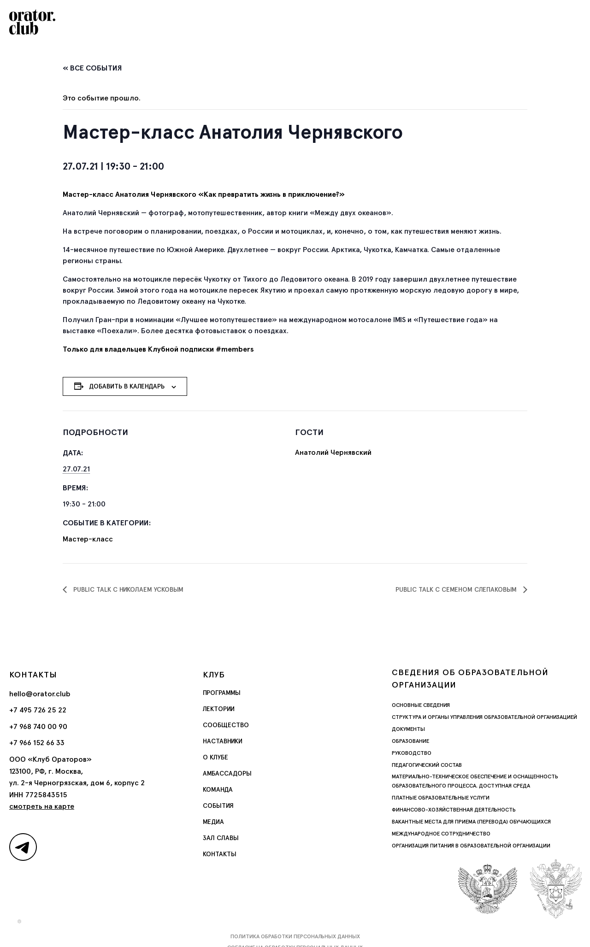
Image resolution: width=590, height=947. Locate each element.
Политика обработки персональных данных (295, 936)
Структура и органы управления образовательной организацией (484, 717)
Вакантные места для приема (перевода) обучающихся (471, 821)
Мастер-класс (88, 539)
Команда (218, 789)
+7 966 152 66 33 (37, 742)
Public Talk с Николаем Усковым (127, 589)
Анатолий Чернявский (333, 452)
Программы (222, 692)
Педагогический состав (427, 765)
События (218, 805)
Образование (410, 741)
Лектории (219, 708)
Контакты (219, 854)
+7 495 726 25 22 (37, 710)
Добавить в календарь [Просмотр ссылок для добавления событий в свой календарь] (127, 386)
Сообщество (226, 725)
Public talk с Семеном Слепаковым (457, 589)
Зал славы (221, 837)
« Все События (92, 68)
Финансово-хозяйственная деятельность (454, 809)
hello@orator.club (40, 693)
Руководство (411, 753)
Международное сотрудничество (441, 833)
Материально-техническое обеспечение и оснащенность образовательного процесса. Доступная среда (475, 781)
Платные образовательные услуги (441, 797)
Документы (408, 729)
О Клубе (215, 757)
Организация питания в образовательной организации (471, 845)
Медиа (213, 821)
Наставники (222, 741)
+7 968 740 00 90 (38, 726)
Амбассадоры (227, 773)
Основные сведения (421, 705)
